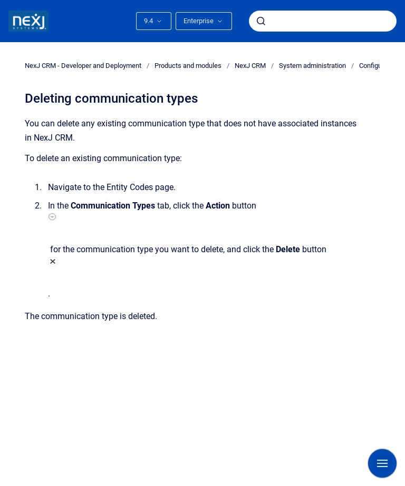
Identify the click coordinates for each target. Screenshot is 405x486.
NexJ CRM (250, 66)
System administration (312, 66)
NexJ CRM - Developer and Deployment (83, 66)
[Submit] (261, 21)
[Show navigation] (382, 463)
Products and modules (188, 66)
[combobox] (322, 21)
